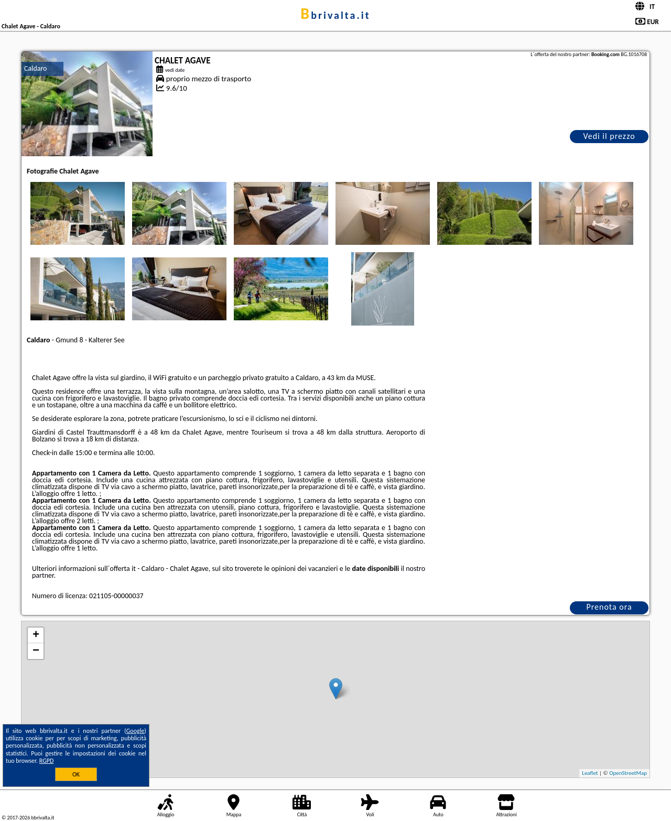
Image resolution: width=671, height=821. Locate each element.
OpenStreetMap (628, 773)
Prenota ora (609, 607)
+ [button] (36, 635)
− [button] (36, 651)
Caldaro (35, 68)
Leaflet (590, 773)
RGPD (46, 760)
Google (135, 730)
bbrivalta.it (335, 15)
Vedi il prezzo (609, 136)
